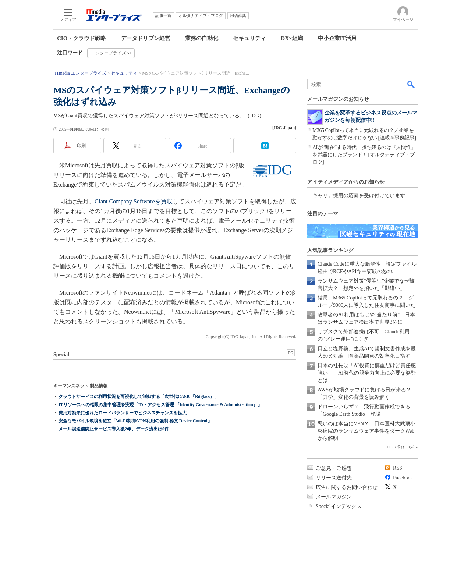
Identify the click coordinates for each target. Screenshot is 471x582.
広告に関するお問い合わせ (347, 487)
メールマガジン (334, 497)
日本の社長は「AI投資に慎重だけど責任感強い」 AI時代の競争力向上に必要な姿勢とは (367, 373)
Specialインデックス (339, 506)
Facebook (403, 477)
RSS (397, 468)
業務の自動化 (201, 38)
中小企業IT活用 (337, 38)
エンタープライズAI (111, 53)
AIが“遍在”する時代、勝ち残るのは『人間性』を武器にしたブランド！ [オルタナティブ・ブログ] (364, 155)
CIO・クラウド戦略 (81, 38)
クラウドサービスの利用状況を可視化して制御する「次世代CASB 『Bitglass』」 (139, 396)
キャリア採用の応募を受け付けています (358, 195)
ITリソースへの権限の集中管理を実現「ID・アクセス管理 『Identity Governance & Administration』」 (160, 404)
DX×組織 (292, 38)
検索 (411, 84)
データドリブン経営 (145, 38)
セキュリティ (249, 38)
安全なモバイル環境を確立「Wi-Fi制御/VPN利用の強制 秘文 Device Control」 (135, 420)
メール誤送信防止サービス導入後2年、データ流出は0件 (114, 429)
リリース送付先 (334, 477)
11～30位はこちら (401, 447)
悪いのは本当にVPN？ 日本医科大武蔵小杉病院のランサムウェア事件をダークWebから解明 (366, 431)
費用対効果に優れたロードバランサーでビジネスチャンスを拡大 (123, 412)
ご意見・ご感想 (334, 468)
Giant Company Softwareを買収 (134, 201)
